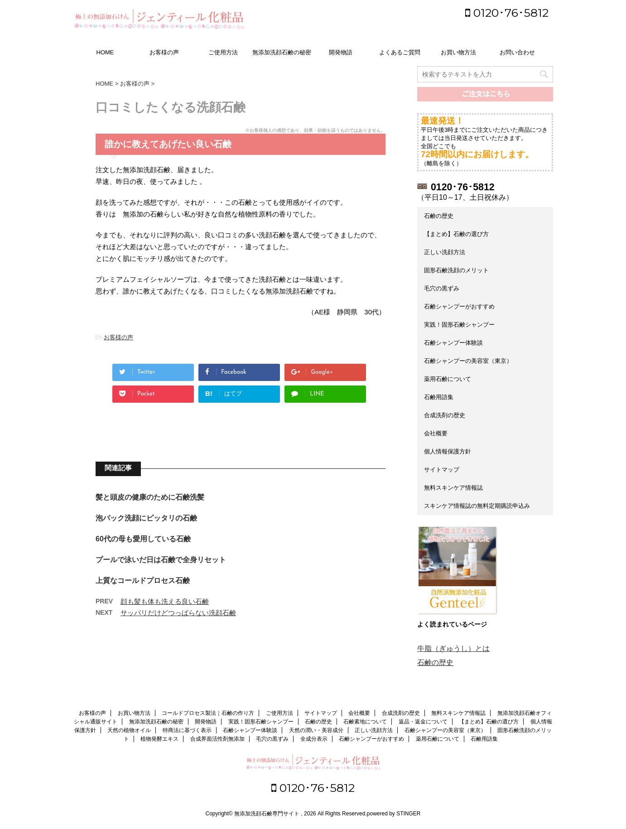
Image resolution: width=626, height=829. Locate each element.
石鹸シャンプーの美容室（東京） (468, 360)
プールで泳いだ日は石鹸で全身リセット (161, 560)
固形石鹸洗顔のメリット (456, 270)
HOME (105, 52)
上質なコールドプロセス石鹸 (143, 580)
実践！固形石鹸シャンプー (459, 324)
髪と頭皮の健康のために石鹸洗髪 (150, 497)
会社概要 (436, 433)
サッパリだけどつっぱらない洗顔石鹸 (178, 613)
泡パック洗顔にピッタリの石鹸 (146, 518)
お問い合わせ (517, 52)
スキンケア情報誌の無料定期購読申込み (477, 505)
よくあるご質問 (399, 52)
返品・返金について (423, 721)
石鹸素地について (365, 721)
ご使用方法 (223, 52)
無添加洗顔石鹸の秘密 (281, 52)
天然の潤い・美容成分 (316, 730)
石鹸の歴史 (438, 215)
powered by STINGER (394, 813)
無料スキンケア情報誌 (453, 487)
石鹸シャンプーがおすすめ (459, 306)
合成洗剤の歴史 (444, 415)
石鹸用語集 (438, 397)
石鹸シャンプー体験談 (453, 342)
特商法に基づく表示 (187, 730)
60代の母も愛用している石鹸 (143, 539)
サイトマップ (441, 469)
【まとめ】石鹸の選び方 (456, 234)
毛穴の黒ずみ (441, 288)
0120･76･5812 (507, 12)
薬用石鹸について (447, 379)
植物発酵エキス (159, 739)
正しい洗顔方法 (444, 252)
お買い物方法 (458, 52)
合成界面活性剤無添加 (217, 739)
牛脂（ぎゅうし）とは (453, 648)
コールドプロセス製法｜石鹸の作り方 (208, 713)
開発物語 (340, 52)
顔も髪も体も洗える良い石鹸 (164, 601)
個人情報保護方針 (447, 451)
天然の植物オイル (129, 730)
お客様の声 (164, 52)
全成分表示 (313, 739)
